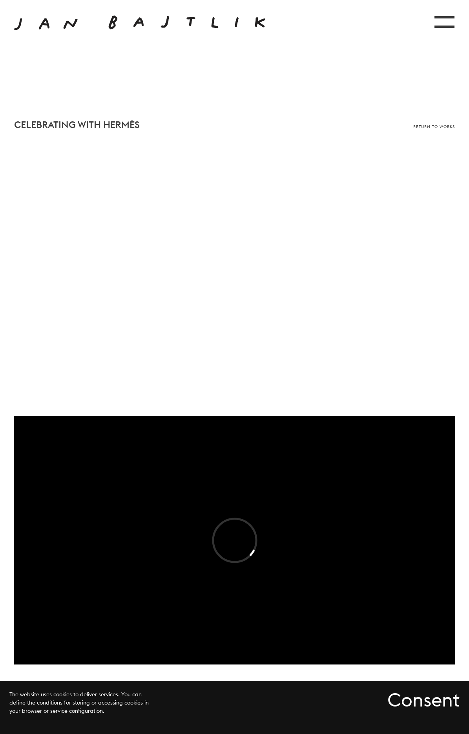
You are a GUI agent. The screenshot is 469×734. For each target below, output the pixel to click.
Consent (423, 699)
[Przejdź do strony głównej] (139, 22)
